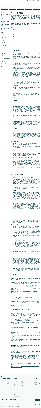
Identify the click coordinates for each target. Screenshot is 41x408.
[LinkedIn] (35, 404)
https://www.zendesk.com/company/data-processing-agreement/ (30, 300)
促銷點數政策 (3, 53)
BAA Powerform (3, 47)
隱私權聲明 (2, 39)
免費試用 (2, 68)
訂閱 (38, 400)
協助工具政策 (3, 61)
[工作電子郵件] (26, 400)
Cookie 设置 (10, 406)
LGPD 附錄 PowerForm (4, 45)
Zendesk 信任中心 (3, 37)
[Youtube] (37, 404)
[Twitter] (31, 404)
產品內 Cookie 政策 (3, 63)
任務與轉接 (2, 32)
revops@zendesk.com (27, 109)
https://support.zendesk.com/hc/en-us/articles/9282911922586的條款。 (28, 305)
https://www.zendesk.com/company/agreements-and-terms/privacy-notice (28, 332)
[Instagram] (39, 404)
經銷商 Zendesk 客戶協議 (4, 34)
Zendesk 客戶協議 (3, 16)
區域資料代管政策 (3, 55)
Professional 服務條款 (4, 20)
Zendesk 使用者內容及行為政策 (5, 58)
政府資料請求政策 (3, 48)
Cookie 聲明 (2, 40)
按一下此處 (31, 17)
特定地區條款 (3, 18)
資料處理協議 (3, 42)
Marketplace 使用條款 (4, 31)
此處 (13, 19)
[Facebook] (33, 404)
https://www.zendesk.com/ (15, 302)
